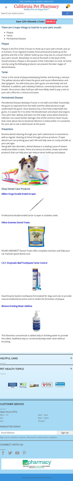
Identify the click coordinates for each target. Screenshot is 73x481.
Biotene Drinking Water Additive (17, 306)
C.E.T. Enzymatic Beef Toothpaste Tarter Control (24, 263)
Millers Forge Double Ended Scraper (19, 194)
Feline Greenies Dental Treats (16, 222)
